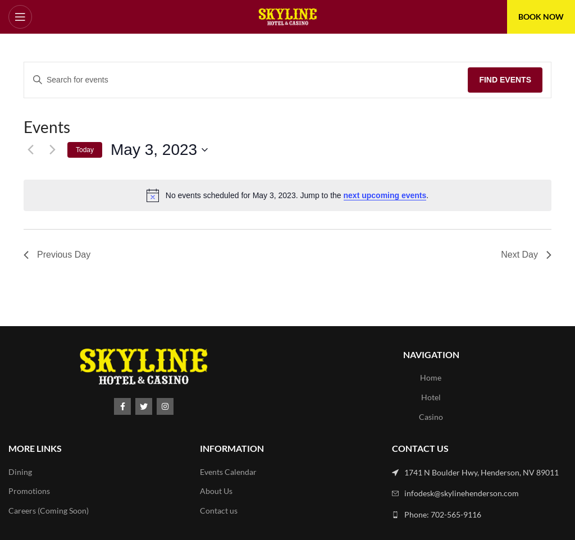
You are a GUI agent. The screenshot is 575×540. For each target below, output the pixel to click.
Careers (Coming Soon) (48, 510)
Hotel (431, 397)
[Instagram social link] (165, 406)
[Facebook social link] (122, 406)
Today (85, 150)
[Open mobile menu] (20, 17)
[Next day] (52, 150)
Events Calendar (228, 472)
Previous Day (57, 254)
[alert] (287, 195)
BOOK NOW (541, 16)
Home (430, 377)
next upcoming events (385, 195)
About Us (216, 491)
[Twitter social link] (143, 406)
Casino (431, 417)
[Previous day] (30, 150)
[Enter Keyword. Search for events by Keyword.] (246, 80)
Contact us (219, 510)
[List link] (479, 472)
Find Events (505, 79)
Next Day (526, 254)
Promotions (29, 491)
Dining (20, 472)
